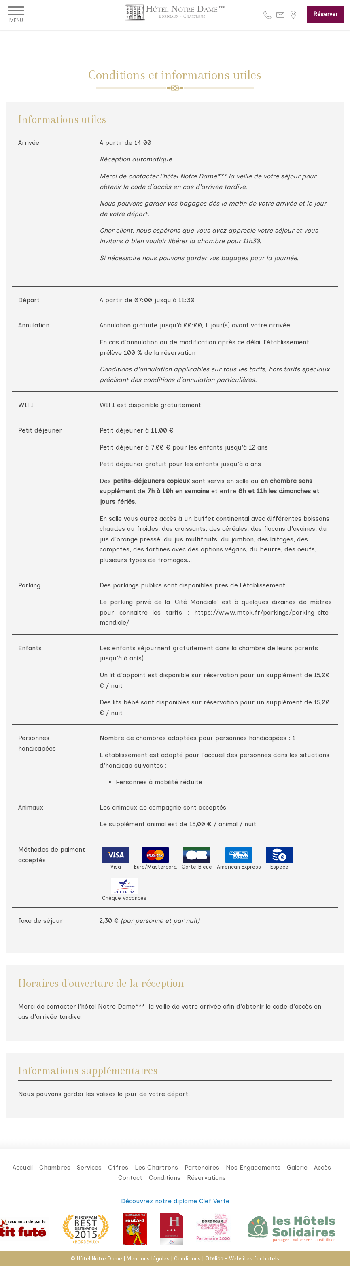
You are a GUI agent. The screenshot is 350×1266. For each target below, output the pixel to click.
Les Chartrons (156, 1167)
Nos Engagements (253, 1167)
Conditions (164, 1177)
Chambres (54, 1167)
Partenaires (202, 1167)
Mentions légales (148, 1258)
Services (89, 1167)
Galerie (297, 1167)
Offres (118, 1167)
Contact (130, 1177)
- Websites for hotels (242, 1258)
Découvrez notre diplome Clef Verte (175, 1201)
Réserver (325, 14)
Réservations (206, 1177)
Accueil (23, 1167)
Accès (322, 1167)
